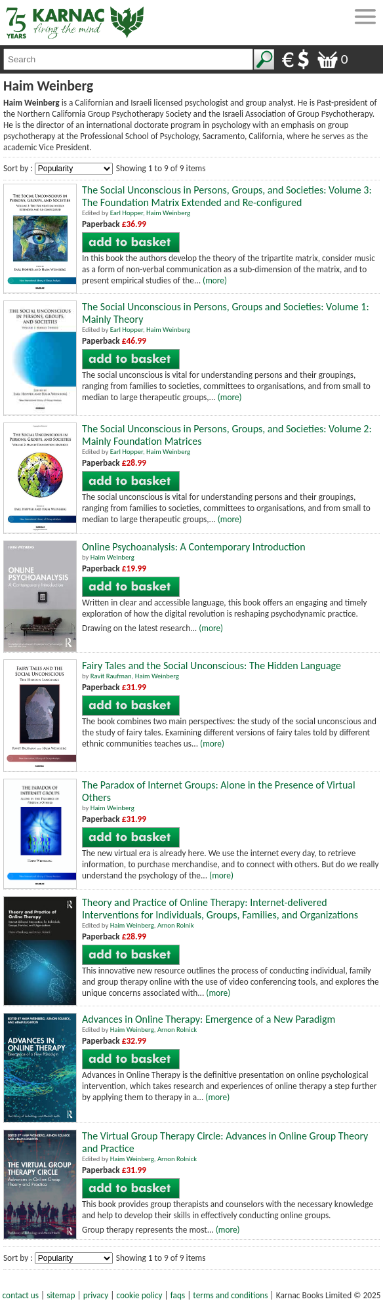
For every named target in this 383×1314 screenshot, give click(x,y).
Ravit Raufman (111, 676)
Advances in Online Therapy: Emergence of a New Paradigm (208, 1019)
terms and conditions (230, 1295)
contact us (21, 1295)
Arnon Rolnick (177, 1029)
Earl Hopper (126, 213)
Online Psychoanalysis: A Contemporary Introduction (194, 547)
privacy (96, 1295)
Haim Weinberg (168, 213)
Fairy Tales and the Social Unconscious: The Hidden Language (211, 665)
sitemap (61, 1295)
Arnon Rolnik (175, 925)
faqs (178, 1295)
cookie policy (139, 1295)
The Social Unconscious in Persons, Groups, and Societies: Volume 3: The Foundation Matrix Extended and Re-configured (227, 196)
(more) (215, 280)
